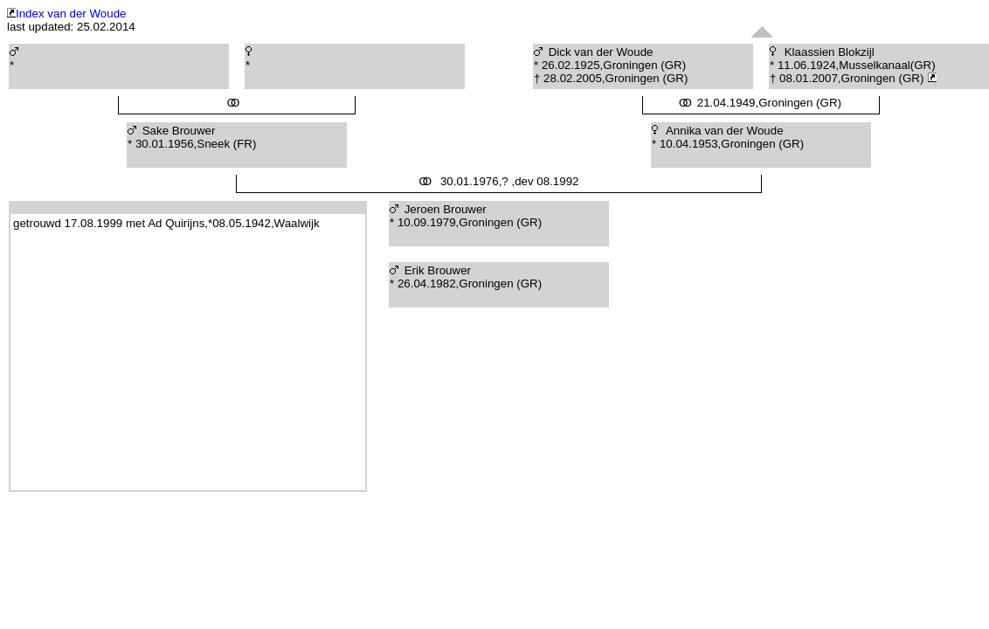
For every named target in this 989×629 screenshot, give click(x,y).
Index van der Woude (66, 13)
